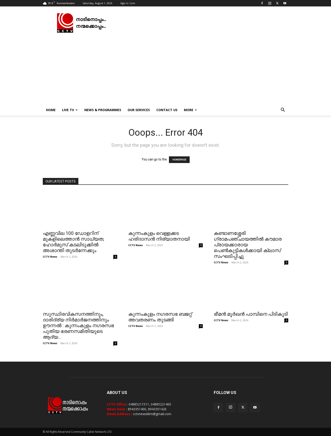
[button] (282, 110)
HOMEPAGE (179, 159)
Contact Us (166, 110)
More (190, 110)
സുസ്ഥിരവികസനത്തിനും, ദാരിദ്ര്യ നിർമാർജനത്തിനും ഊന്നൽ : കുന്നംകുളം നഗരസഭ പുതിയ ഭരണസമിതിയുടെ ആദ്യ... (78, 325)
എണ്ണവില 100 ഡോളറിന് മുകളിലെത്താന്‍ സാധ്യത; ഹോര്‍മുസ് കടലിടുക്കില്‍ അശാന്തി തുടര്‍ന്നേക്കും (73, 242)
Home (51, 110)
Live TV (70, 110)
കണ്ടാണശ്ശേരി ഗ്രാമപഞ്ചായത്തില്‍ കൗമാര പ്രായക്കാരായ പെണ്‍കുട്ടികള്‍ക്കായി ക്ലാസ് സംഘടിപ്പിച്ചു (248, 245)
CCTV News (50, 256)
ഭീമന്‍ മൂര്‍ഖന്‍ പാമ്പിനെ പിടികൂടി (251, 314)
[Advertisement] (165, 70)
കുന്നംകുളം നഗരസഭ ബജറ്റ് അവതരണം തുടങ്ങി (160, 317)
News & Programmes (102, 110)
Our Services (139, 110)
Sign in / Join (127, 3)
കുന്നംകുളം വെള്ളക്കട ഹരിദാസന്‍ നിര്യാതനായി (159, 236)
